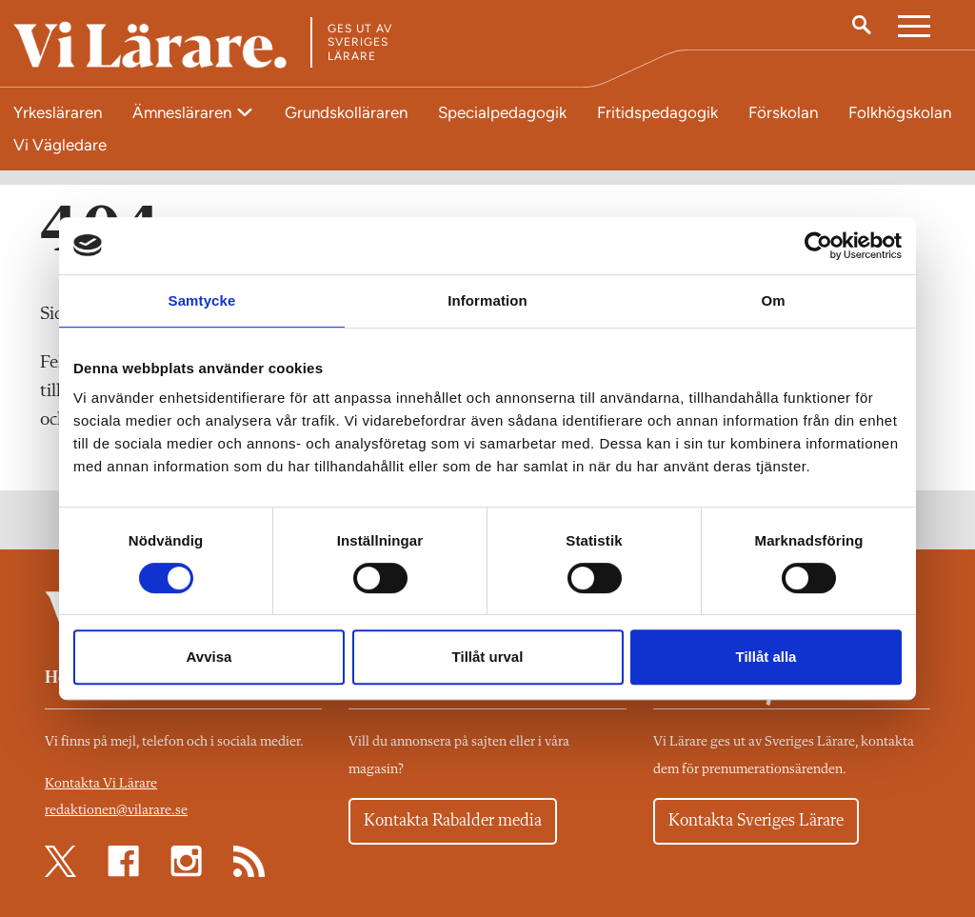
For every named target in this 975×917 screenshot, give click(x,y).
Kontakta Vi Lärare (101, 784)
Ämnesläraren (183, 112)
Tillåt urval (488, 656)
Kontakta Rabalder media (453, 820)
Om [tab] (773, 300)
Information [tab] (487, 300)
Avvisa (209, 656)
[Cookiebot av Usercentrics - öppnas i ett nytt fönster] (818, 245)
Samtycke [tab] (202, 300)
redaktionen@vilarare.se (116, 811)
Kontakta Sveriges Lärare (756, 820)
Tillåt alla (766, 656)
